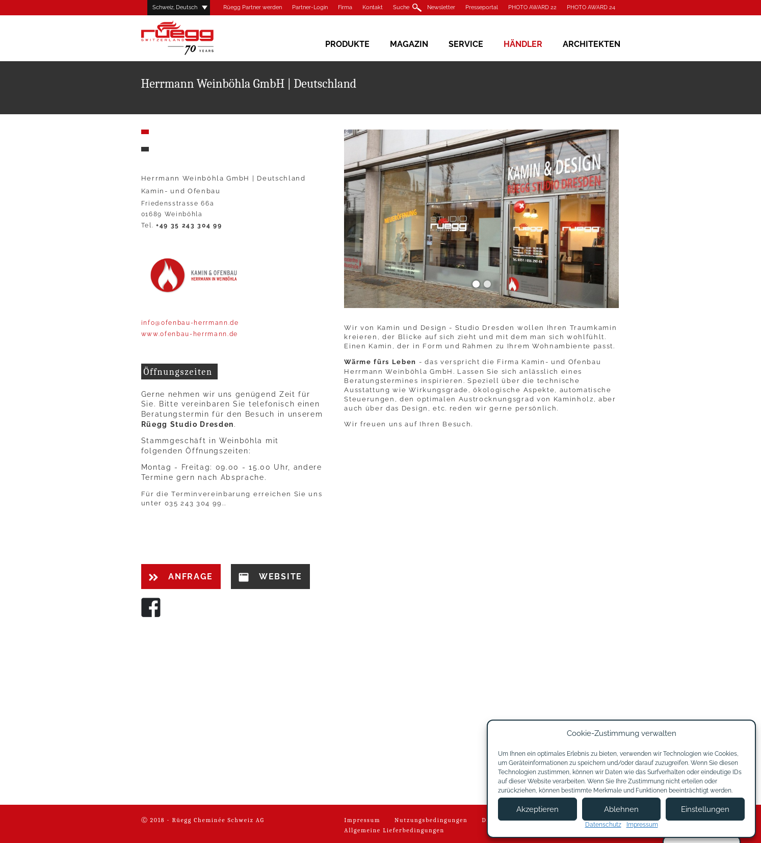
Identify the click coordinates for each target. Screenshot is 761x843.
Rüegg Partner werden (252, 7)
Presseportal (481, 7)
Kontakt (372, 7)
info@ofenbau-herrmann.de (190, 322)
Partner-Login (310, 7)
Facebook (151, 607)
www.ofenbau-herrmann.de (190, 334)
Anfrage (181, 576)
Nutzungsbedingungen (431, 820)
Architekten (591, 44)
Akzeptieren (537, 809)
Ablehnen (621, 809)
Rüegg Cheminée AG (192, 38)
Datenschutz (603, 824)
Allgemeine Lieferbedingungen (394, 830)
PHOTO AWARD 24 (591, 7)
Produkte (347, 44)
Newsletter (441, 7)
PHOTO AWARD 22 (532, 7)
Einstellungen (705, 809)
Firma (345, 7)
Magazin (409, 44)
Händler (523, 44)
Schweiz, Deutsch (174, 7)
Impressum (362, 820)
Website (270, 577)
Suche (401, 7)
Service (466, 44)
